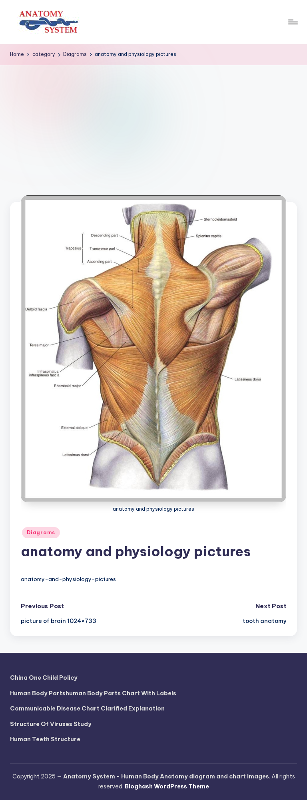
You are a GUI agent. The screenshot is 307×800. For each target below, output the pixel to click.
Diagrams (41, 532)
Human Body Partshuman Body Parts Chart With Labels (93, 693)
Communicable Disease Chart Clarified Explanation (87, 708)
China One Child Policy (44, 677)
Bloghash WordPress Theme (167, 786)
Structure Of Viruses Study (51, 724)
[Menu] (292, 22)
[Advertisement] (153, 125)
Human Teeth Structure (45, 739)
